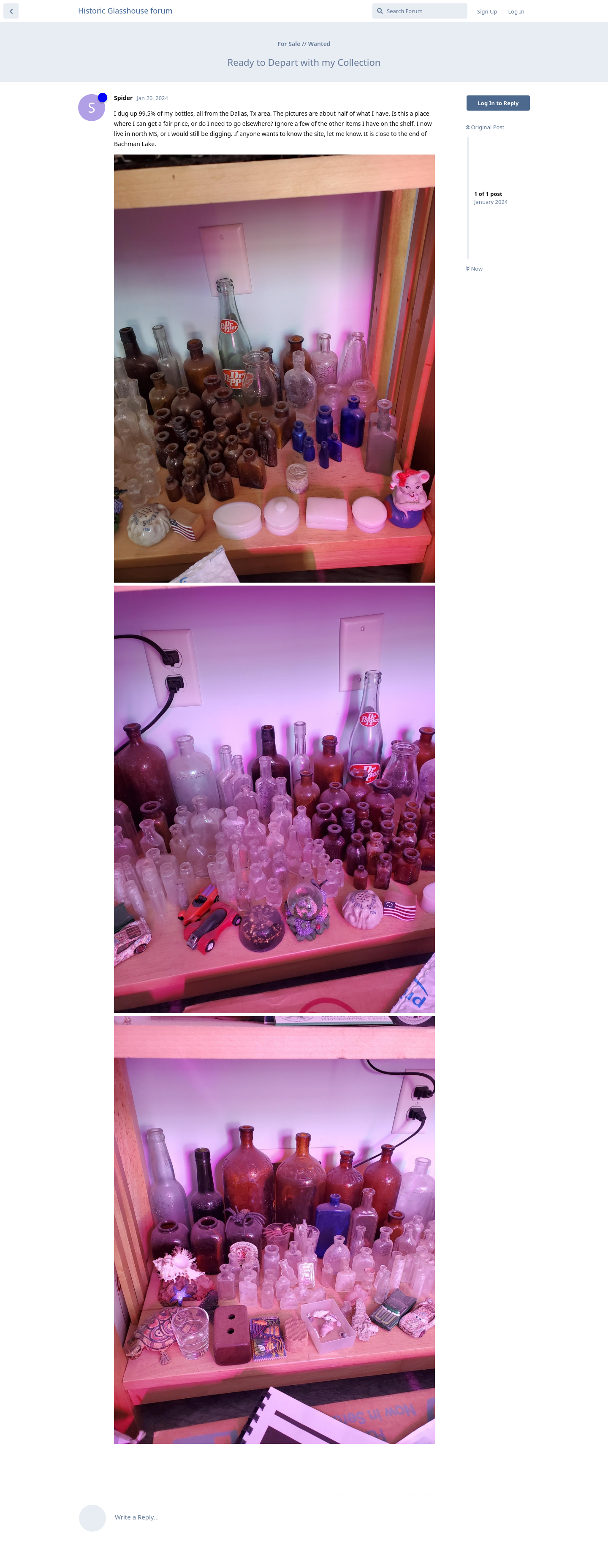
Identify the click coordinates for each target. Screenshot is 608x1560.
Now (474, 268)
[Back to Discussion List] (11, 11)
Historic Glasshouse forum (125, 10)
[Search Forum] (419, 11)
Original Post (485, 127)
